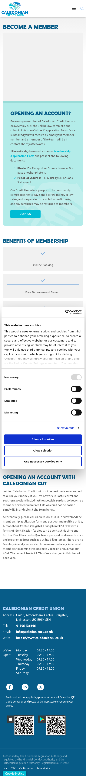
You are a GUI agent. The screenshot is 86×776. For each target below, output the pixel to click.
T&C (13, 768)
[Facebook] (10, 687)
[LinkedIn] (26, 687)
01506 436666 (26, 625)
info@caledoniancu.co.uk (34, 631)
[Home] (13, 9)
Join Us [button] (25, 213)
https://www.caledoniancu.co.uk (39, 638)
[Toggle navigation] (56, 9)
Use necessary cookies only (43, 461)
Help (5, 768)
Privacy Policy (43, 768)
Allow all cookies (43, 439)
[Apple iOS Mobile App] (20, 725)
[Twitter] (41, 687)
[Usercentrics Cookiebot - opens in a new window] (65, 312)
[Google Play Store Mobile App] (52, 725)
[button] (82, 8)
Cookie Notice (26, 768)
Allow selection (43, 450)
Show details (65, 427)
